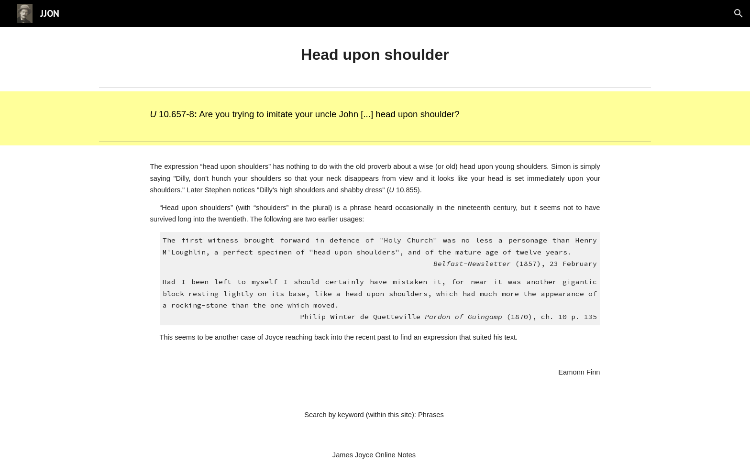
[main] (375, 54)
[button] (738, 13)
